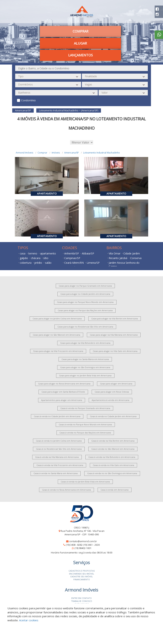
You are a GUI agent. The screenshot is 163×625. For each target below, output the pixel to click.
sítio (45, 258)
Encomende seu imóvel (81, 573)
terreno (32, 253)
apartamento (48, 253)
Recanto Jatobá (118, 258)
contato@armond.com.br (83, 541)
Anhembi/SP (71, 253)
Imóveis (56, 152)
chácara (35, 258)
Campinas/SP (72, 258)
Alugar (80, 43)
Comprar (80, 31)
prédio (38, 262)
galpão (24, 258)
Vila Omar (114, 253)
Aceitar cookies (28, 620)
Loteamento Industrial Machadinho (101, 152)
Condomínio (28, 100)
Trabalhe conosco (81, 601)
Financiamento (81, 579)
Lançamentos (80, 55)
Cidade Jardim (131, 253)
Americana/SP (71, 152)
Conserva (136, 258)
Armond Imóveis (24, 152)
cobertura (25, 262)
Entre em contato (81, 598)
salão (48, 262)
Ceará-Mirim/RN (74, 262)
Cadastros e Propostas (82, 570)
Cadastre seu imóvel (81, 576)
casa (22, 253)
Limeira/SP (93, 262)
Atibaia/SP (88, 253)
